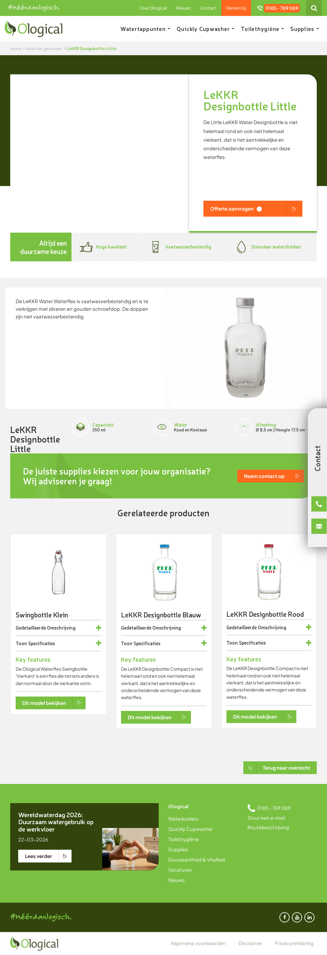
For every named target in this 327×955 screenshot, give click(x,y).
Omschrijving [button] (61, 627)
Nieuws (183, 8)
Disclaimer (250, 943)
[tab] (58, 628)
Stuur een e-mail (266, 818)
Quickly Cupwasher (205, 28)
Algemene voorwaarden (198, 943)
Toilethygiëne (262, 28)
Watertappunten (145, 28)
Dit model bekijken (44, 703)
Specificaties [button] (41, 643)
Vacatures (180, 870)
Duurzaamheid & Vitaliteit (196, 859)
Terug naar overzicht (286, 768)
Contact (208, 8)
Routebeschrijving (268, 827)
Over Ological (153, 8)
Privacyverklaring (294, 943)
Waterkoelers (183, 819)
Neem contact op (264, 476)
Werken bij (236, 8)
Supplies (304, 28)
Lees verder (38, 856)
